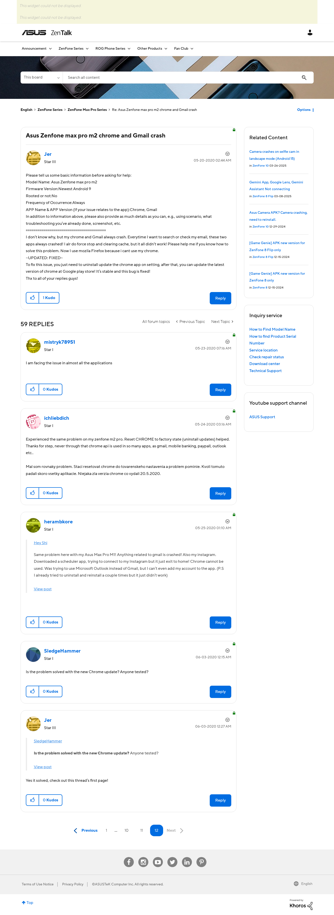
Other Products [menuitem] (149, 48)
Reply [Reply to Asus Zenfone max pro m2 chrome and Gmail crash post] (220, 298)
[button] (32, 298)
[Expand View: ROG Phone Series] (129, 48)
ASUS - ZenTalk (47, 32)
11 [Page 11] (141, 830)
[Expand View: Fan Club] (191, 48)
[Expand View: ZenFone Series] (87, 48)
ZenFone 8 (260, 288)
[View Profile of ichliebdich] (56, 418)
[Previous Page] (84, 831)
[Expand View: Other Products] (165, 48)
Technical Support (265, 370)
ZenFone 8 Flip (263, 196)
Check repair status (266, 357)
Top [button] (30, 902)
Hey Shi (40, 542)
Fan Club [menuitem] (181, 48)
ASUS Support (262, 416)
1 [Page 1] (106, 830)
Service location (263, 350)
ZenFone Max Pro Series (87, 110)
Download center (264, 363)
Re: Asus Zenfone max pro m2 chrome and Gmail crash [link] (154, 110)
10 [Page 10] (127, 830)
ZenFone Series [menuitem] (71, 48)
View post (43, 589)
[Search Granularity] (42, 78)
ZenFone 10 (261, 166)
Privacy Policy (72, 884)
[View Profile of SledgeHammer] (62, 651)
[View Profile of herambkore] (58, 522)
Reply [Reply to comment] (220, 389)
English (26, 110)
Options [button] (303, 110)
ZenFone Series (50, 110)
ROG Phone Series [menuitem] (110, 48)
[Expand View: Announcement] (50, 48)
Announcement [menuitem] (34, 48)
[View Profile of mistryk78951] (59, 342)
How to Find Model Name (272, 329)
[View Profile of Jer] (48, 154)
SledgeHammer (48, 741)
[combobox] (188, 78)
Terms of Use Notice (38, 884)
